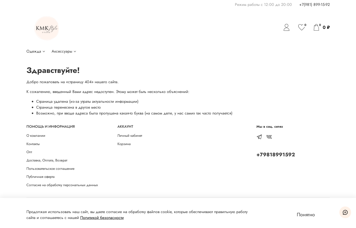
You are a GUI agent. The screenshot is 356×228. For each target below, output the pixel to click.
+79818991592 (275, 154)
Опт (29, 151)
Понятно (306, 214)
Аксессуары (64, 51)
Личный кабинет (129, 135)
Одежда (36, 51)
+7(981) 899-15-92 (314, 4)
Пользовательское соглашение (50, 168)
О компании (35, 135)
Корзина (124, 143)
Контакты (33, 143)
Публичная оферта (40, 176)
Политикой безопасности (102, 217)
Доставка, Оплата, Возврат (46, 160)
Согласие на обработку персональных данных (62, 184)
